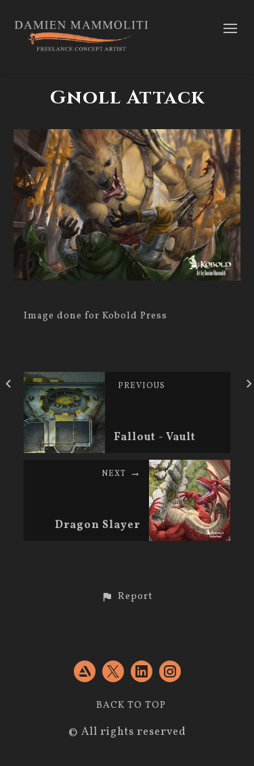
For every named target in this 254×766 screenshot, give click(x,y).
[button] (127, 596)
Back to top (131, 705)
